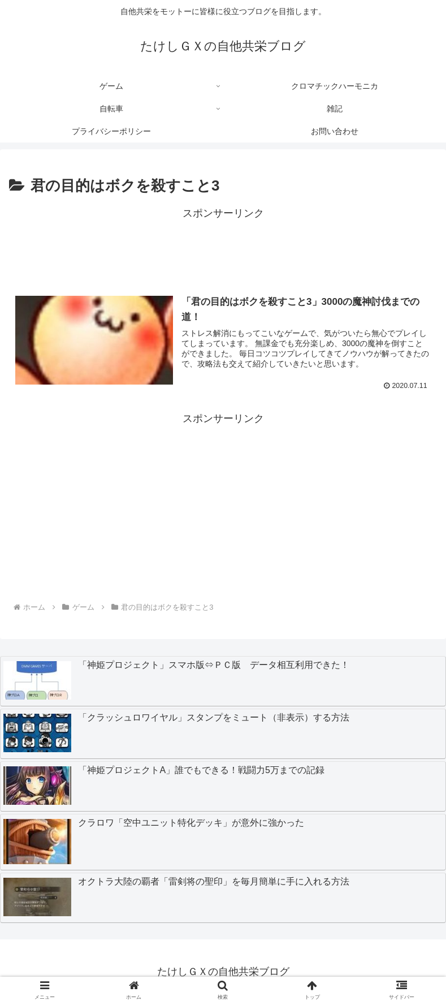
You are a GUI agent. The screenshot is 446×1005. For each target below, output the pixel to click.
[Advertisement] (223, 248)
